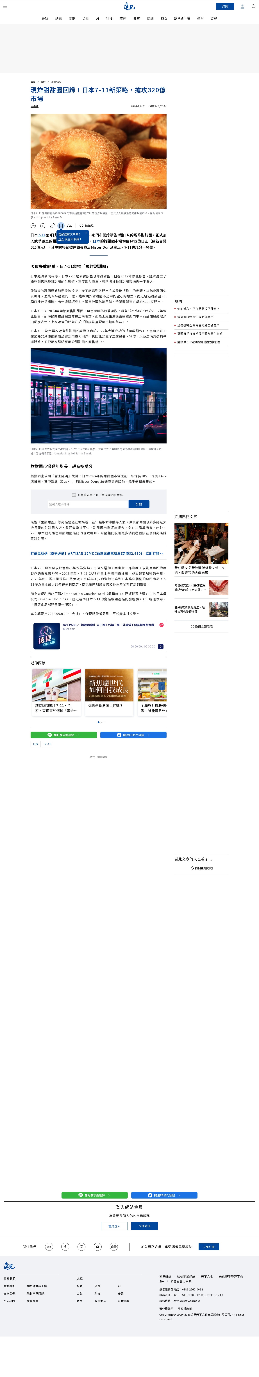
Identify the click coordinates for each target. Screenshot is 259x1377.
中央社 (34, 106)
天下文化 (207, 1276)
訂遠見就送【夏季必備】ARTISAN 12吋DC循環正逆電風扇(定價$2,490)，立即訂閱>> (97, 553)
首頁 (35, 82)
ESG (164, 18)
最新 (45, 18)
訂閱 (225, 6)
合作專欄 (123, 1301)
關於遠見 (9, 1286)
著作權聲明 (166, 1308)
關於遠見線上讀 (37, 1286)
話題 (58, 18)
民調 (150, 18)
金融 (86, 18)
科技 (109, 18)
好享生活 (100, 1301)
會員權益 (32, 1301)
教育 (136, 18)
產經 (123, 18)
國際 (72, 18)
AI (97, 18)
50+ (162, 1281)
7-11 (41, 234)
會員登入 (114, 1226)
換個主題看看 (201, 626)
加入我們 (9, 1301)
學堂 (200, 18)
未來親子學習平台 (231, 1276)
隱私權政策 (185, 1308)
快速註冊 (144, 1226)
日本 (96, 241)
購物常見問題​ (35, 1293)
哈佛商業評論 (186, 1276)
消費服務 (56, 82)
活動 (214, 18)
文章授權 (9, 1293)
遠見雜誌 (165, 1276)
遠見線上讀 (182, 18)
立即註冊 (209, 1247)
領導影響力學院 (181, 1281)
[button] (161, 686)
